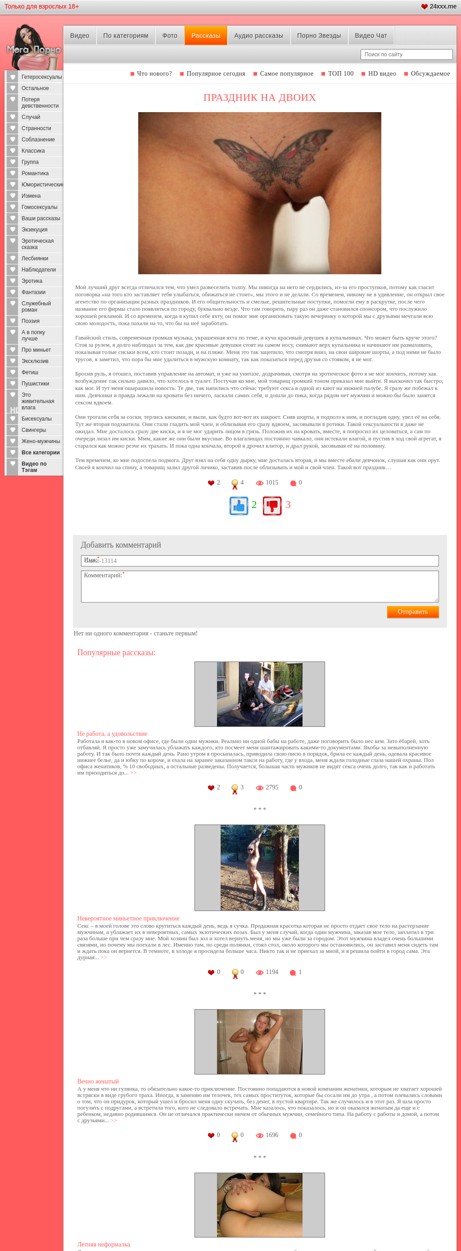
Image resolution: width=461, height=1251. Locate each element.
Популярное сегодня (216, 73)
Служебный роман (36, 306)
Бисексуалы (37, 419)
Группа (30, 162)
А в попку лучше (33, 335)
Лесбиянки (35, 258)
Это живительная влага (38, 401)
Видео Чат (371, 35)
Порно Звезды (319, 35)
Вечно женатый (98, 1081)
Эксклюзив (35, 361)
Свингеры (34, 430)
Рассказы (205, 35)
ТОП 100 (341, 73)
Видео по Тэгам (34, 467)
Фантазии (33, 292)
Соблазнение (38, 139)
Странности (36, 128)
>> (133, 772)
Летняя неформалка (103, 1244)
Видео (80, 35)
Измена (31, 196)
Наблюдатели (39, 270)
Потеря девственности (40, 102)
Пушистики (35, 384)
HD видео (382, 73)
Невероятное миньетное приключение (128, 918)
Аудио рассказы (258, 35)
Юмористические (42, 184)
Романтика (35, 173)
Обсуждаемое (430, 73)
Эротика (32, 281)
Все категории (41, 452)
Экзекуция (35, 230)
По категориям (126, 35)
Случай (31, 117)
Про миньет (36, 350)
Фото (170, 35)
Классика (33, 151)
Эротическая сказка (38, 244)
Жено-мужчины (41, 441)
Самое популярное (287, 73)
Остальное (35, 88)
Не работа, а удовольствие (112, 733)
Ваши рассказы (41, 218)
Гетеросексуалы (42, 77)
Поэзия (31, 321)
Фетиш (30, 372)
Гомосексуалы (40, 207)
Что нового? (154, 73)
